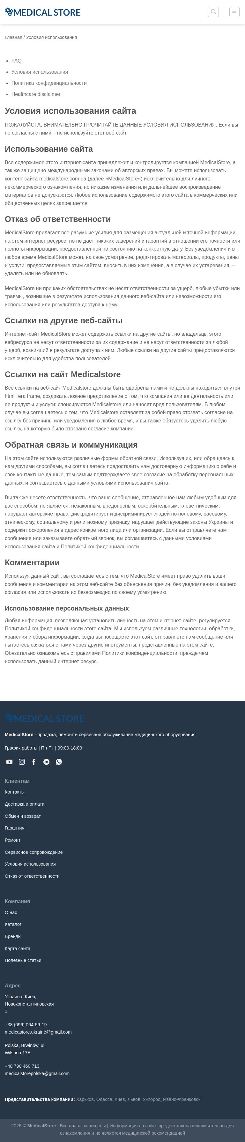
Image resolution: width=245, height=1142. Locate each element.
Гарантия (14, 828)
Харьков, (85, 1099)
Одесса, (105, 1099)
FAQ (16, 60)
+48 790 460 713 (22, 1066)
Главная (13, 37)
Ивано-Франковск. (182, 1099)
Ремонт (12, 840)
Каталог (13, 924)
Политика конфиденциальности (49, 83)
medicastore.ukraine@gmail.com (38, 1032)
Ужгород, (152, 1099)
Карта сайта (17, 948)
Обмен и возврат (23, 816)
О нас (11, 912)
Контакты (15, 791)
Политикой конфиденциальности (100, 546)
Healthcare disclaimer (36, 94)
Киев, (120, 1099)
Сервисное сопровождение (34, 852)
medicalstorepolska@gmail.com (37, 1073)
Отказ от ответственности (32, 876)
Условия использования (39, 72)
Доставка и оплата (24, 804)
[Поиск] (213, 12)
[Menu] (234, 12)
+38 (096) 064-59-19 (26, 1024)
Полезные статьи (23, 960)
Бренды (13, 936)
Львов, (135, 1099)
